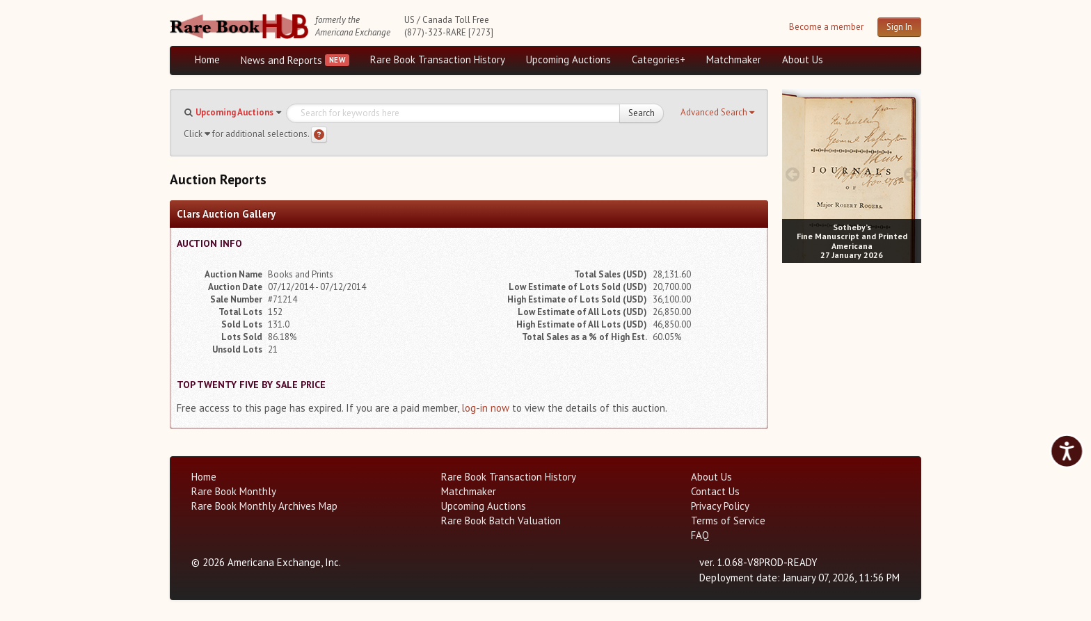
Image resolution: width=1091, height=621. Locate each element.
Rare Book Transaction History (437, 59)
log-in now (485, 407)
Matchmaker (733, 59)
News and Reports (281, 60)
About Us (802, 59)
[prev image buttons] (792, 174)
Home (207, 59)
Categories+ (658, 59)
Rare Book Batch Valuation (501, 520)
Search (641, 113)
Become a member (826, 27)
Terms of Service (728, 520)
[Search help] (319, 135)
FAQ (700, 535)
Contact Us (715, 491)
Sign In (899, 27)
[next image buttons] (911, 174)
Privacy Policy (720, 506)
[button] (717, 112)
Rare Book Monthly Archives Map (264, 506)
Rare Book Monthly (233, 491)
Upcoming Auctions (568, 59)
